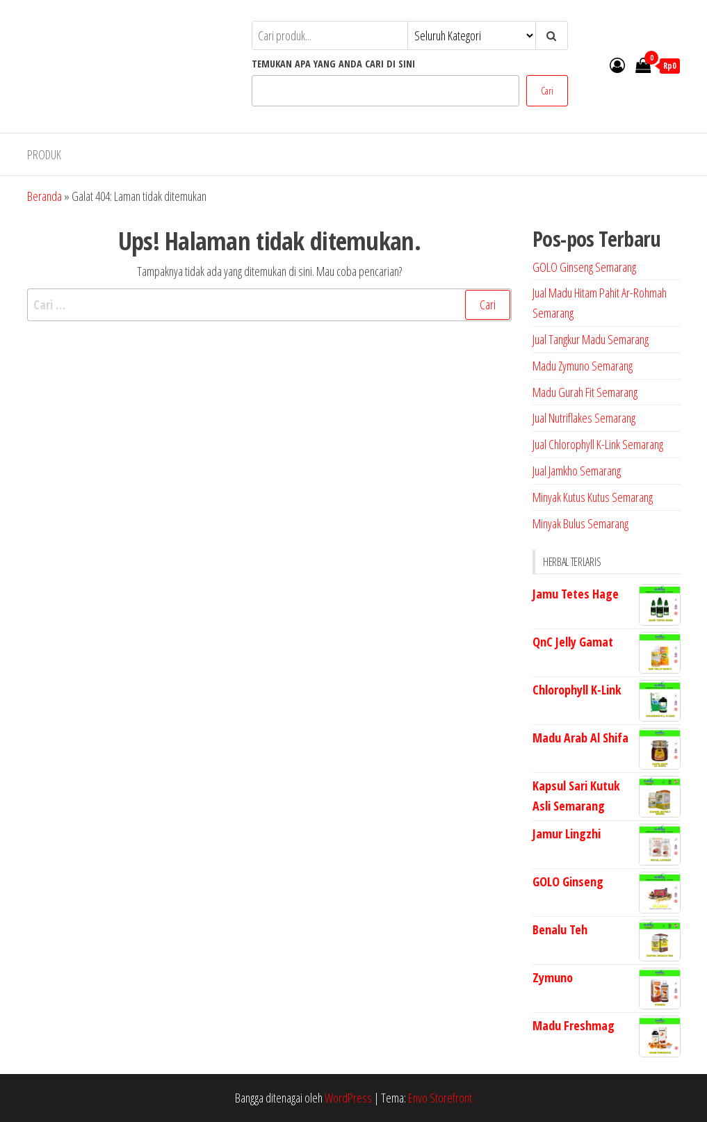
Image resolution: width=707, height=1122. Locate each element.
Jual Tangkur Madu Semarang (591, 339)
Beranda (44, 196)
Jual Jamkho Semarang (577, 470)
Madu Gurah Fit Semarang (585, 392)
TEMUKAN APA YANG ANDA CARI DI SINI (333, 63)
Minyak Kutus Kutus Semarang (593, 497)
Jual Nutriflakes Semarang (584, 417)
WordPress (348, 1097)
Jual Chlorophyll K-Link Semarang (598, 444)
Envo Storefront (440, 1097)
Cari (547, 90)
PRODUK (44, 154)
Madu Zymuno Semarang (583, 365)
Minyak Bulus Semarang (580, 523)
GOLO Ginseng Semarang (584, 267)
